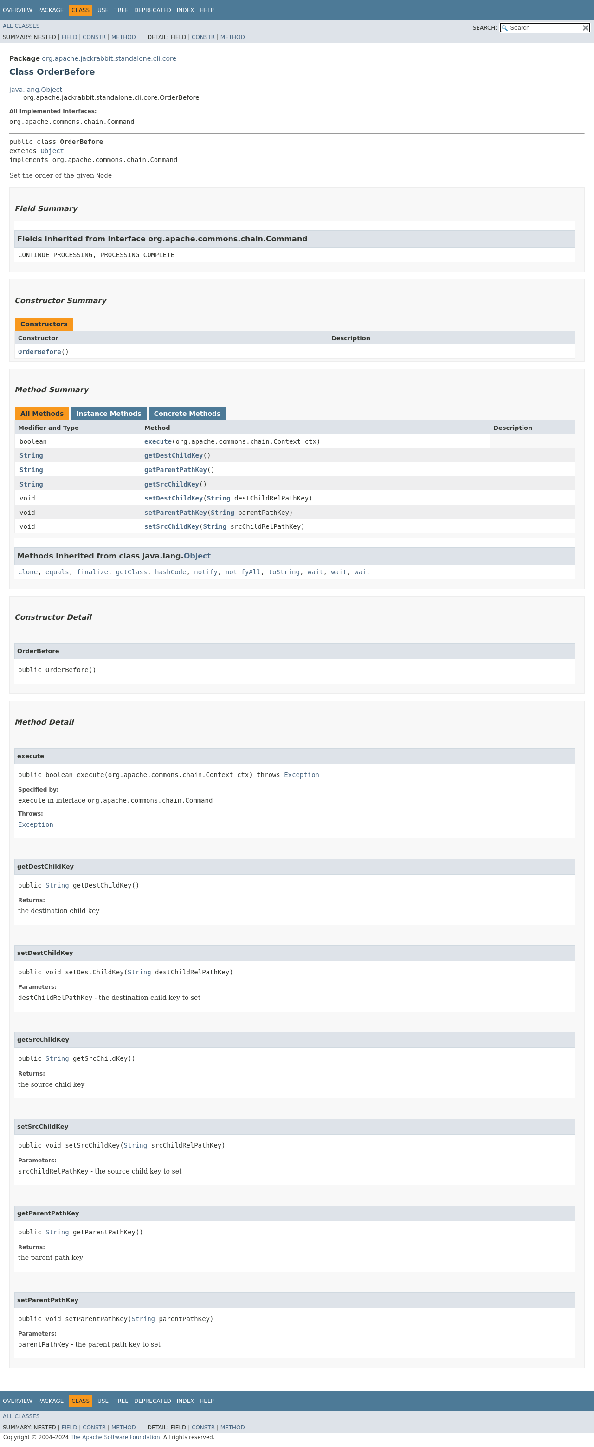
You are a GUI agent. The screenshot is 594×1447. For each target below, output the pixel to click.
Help (207, 10)
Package (51, 10)
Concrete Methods (187, 413)
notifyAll (243, 572)
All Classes (21, 26)
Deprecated (152, 10)
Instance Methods (108, 413)
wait (315, 572)
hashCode (170, 572)
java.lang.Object (35, 89)
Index (185, 10)
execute (158, 441)
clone (28, 572)
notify (206, 572)
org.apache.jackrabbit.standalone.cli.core (109, 58)
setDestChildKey (173, 498)
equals (57, 572)
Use (103, 10)
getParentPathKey (175, 470)
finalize (92, 572)
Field (69, 37)
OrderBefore (39, 352)
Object (52, 151)
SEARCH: (485, 28)
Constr (94, 37)
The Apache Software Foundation (115, 1437)
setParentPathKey (175, 512)
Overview (17, 10)
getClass (131, 572)
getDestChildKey (173, 455)
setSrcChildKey (171, 526)
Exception (301, 775)
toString (284, 572)
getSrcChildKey (171, 484)
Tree (121, 10)
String (31, 455)
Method (123, 37)
